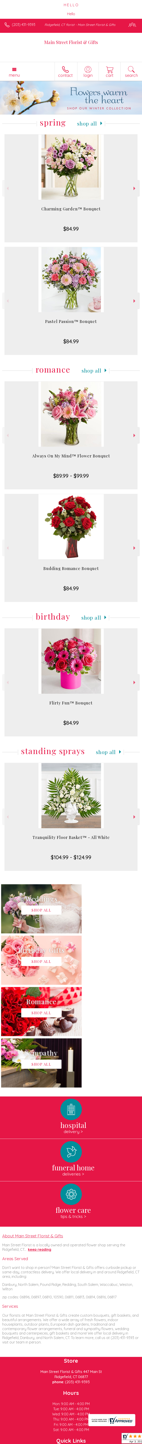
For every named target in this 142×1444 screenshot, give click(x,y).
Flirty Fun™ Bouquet (71, 703)
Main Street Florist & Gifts (71, 42)
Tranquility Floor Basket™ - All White (71, 837)
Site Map (102, 1441)
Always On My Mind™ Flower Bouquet (71, 456)
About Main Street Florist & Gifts (32, 1133)
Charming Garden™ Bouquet (71, 209)
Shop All (87, 123)
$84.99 (71, 228)
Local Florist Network (75, 1441)
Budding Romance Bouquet (71, 568)
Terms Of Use (17, 1441)
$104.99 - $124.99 (71, 857)
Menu (14, 75)
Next (135, 188)
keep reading (39, 1146)
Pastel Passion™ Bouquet (71, 321)
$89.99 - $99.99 (71, 475)
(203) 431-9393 (23, 24)
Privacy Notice (43, 1441)
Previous (7, 188)
